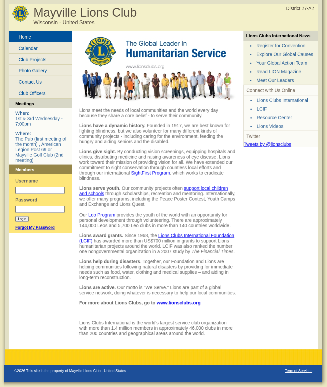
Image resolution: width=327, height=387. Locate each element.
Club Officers (32, 93)
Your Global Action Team (281, 63)
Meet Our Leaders (275, 80)
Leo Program (101, 214)
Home (25, 37)
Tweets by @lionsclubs (267, 144)
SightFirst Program (150, 173)
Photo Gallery (33, 70)
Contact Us (30, 82)
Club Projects (32, 59)
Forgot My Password (35, 227)
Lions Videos (270, 126)
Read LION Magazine (278, 71)
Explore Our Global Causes (284, 54)
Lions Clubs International (282, 100)
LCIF (262, 109)
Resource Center (274, 117)
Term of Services (298, 371)
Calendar (28, 48)
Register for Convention (280, 45)
